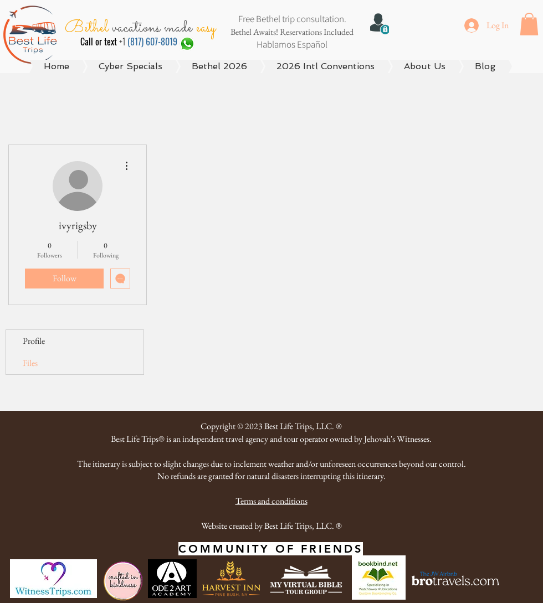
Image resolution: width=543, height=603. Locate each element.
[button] (529, 24)
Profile (34, 341)
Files (30, 363)
